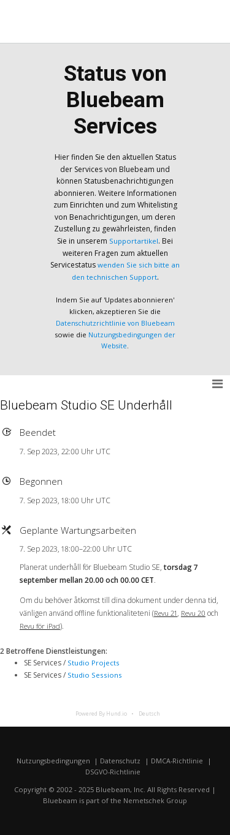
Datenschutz (120, 760)
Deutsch (150, 712)
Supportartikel (134, 241)
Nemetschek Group (155, 799)
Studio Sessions (94, 674)
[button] (218, 384)
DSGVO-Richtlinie (113, 771)
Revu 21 (167, 612)
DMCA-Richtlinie (177, 760)
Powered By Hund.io (101, 712)
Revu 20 (196, 612)
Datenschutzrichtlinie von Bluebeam (115, 322)
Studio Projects (93, 662)
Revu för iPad (41, 625)
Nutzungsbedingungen (52, 760)
